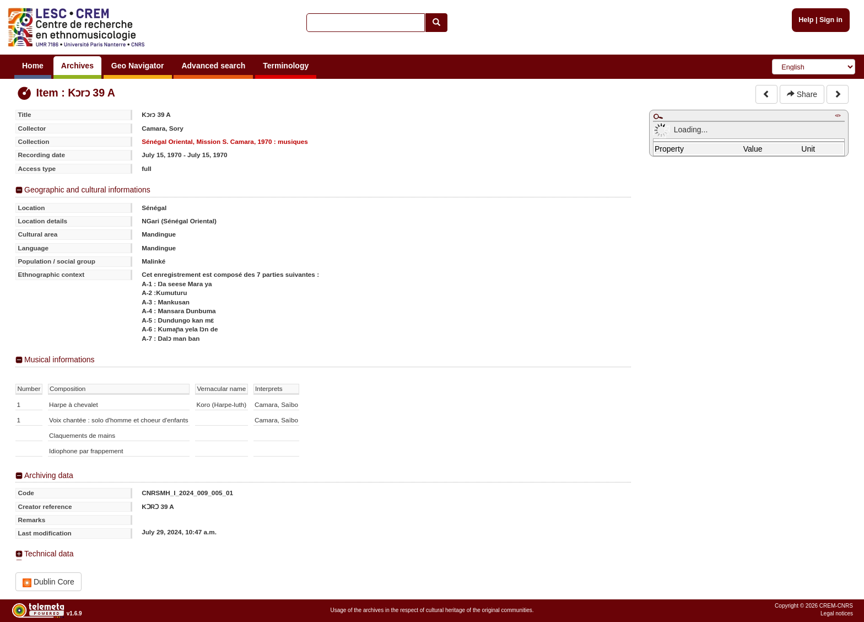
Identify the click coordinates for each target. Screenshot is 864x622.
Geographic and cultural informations (87, 189)
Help (805, 20)
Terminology (286, 65)
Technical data (49, 553)
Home (33, 65)
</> (837, 115)
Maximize (658, 116)
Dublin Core (48, 582)
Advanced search (213, 65)
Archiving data (48, 475)
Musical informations (59, 359)
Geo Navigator (137, 65)
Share (802, 94)
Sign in (831, 20)
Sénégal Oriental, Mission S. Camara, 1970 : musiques (225, 141)
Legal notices (836, 613)
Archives (77, 65)
